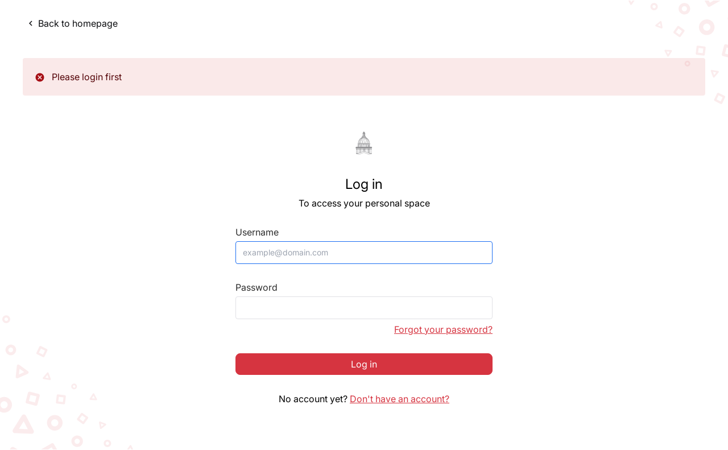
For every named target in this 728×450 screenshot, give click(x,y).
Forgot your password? (443, 329)
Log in (364, 364)
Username (257, 232)
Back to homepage (72, 23)
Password (256, 287)
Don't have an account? (399, 398)
